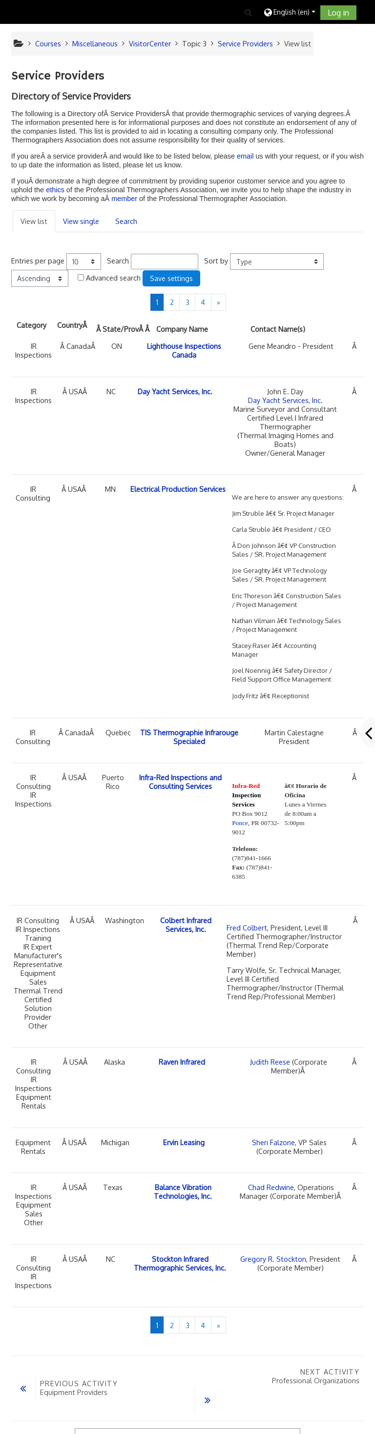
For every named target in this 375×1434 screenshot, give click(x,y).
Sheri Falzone (273, 1142)
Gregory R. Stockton (273, 1258)
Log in (338, 13)
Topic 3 (194, 43)
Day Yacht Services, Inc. (285, 400)
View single (81, 221)
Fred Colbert (247, 927)
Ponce (240, 823)
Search (126, 221)
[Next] (219, 302)
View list (34, 221)
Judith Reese (270, 1061)
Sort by (216, 260)
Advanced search (113, 277)
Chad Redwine (271, 1187)
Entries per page (37, 260)
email (245, 156)
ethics (55, 190)
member (125, 198)
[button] (248, 12)
